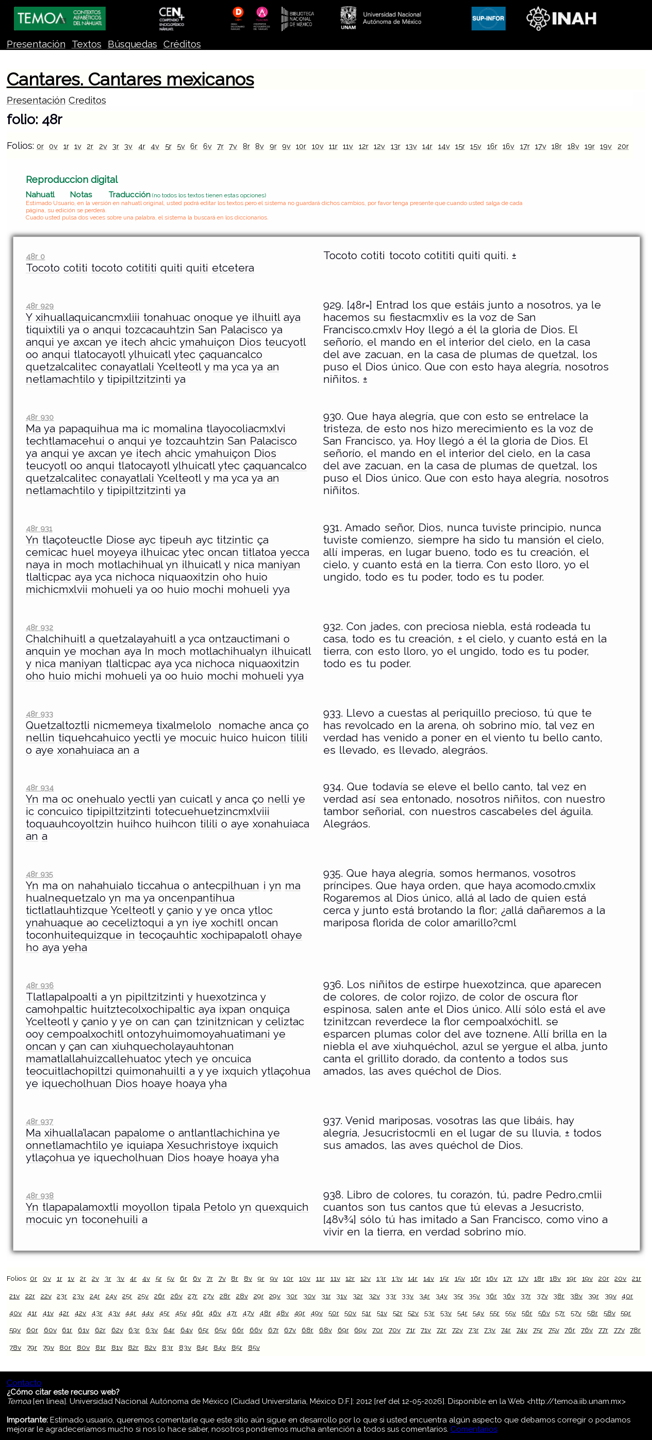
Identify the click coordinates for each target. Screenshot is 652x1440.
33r (391, 1296)
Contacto (24, 1382)
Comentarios (473, 1429)
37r (526, 1296)
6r (193, 146)
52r (398, 1313)
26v (176, 1296)
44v (148, 1313)
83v (185, 1347)
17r (525, 146)
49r (299, 1313)
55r (494, 1313)
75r (538, 1330)
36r (491, 1296)
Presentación (36, 44)
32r (358, 1296)
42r (64, 1313)
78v (15, 1347)
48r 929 (40, 305)
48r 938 (40, 1195)
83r (167, 1347)
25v (143, 1296)
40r (627, 1296)
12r (364, 146)
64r (169, 1330)
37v (542, 1296)
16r (492, 146)
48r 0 (35, 256)
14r (427, 146)
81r (100, 1347)
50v (350, 1313)
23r (62, 1296)
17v (540, 146)
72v (457, 1330)
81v (117, 1347)
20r (623, 146)
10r (301, 146)
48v (282, 1313)
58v (609, 1313)
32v (374, 1296)
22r (30, 1296)
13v (411, 146)
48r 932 (39, 627)
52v (413, 1313)
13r (395, 146)
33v (407, 1296)
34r (424, 1296)
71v (426, 1330)
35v (474, 1296)
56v (544, 1313)
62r (100, 1330)
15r (460, 146)
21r (636, 1278)
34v (441, 1296)
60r (32, 1330)
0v (53, 146)
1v (77, 146)
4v (155, 146)
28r (225, 1296)
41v (48, 1313)
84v (219, 1347)
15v (475, 146)
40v (15, 1313)
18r (556, 146)
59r (626, 1313)
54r (462, 1313)
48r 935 (39, 874)
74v (521, 1330)
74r (506, 1330)
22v (46, 1296)
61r (67, 1330)
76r (569, 1330)
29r (259, 1296)
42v (80, 1313)
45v (181, 1313)
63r (134, 1330)
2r (90, 146)
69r (343, 1330)
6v (207, 146)
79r (32, 1347)
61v (83, 1330)
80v (83, 1347)
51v (382, 1313)
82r (133, 1347)
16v (508, 146)
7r (220, 146)
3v (128, 146)
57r (560, 1313)
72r (441, 1330)
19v (606, 146)
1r (66, 146)
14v (444, 146)
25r (127, 1296)
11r (333, 146)
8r (246, 146)
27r (192, 1296)
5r (168, 146)
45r (164, 1313)
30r (291, 1296)
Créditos (182, 44)
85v (254, 1347)
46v (215, 1313)
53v (446, 1313)
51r (366, 1313)
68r (307, 1330)
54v (478, 1313)
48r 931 (39, 528)
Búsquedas (132, 44)
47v (248, 1313)
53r (429, 1313)
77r (603, 1330)
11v (348, 146)
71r (410, 1330)
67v (290, 1330)
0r (40, 146)
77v (619, 1330)
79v (48, 1347)
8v (259, 146)
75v (553, 1330)
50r (333, 1313)
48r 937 (39, 1121)
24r (95, 1296)
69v (360, 1330)
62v (117, 1330)
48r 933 (39, 713)
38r (558, 1296)
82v (150, 1347)
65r (203, 1330)
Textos (87, 44)
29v (274, 1296)
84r (202, 1347)
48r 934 (40, 787)
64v (186, 1330)
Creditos (87, 100)
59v (15, 1330)
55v (510, 1313)
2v (103, 146)
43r (97, 1313)
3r (115, 146)
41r (32, 1313)
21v (14, 1296)
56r (527, 1313)
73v (489, 1330)
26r (159, 1296)
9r (273, 146)
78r (635, 1330)
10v (318, 146)
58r (592, 1313)
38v (576, 1296)
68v (325, 1330)
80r (65, 1347)
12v (379, 146)
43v (114, 1313)
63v (151, 1330)
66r (238, 1330)
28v (242, 1296)
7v (233, 146)
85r (236, 1347)
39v (610, 1296)
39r (593, 1296)
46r (197, 1313)
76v (587, 1330)
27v (208, 1296)
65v (220, 1330)
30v (309, 1296)
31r (326, 1296)
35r (458, 1296)
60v (50, 1330)
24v (111, 1296)
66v (255, 1330)
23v (78, 1296)
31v (341, 1296)
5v (181, 146)
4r (141, 146)
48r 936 (40, 985)
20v (620, 1278)
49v (317, 1313)
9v (286, 146)
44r (130, 1313)
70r (377, 1330)
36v (509, 1296)
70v (394, 1330)
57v (576, 1313)
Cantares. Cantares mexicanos (130, 79)
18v (573, 146)
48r (265, 1313)
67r (273, 1330)
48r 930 (40, 417)
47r (232, 1313)
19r (589, 146)
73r (474, 1330)
